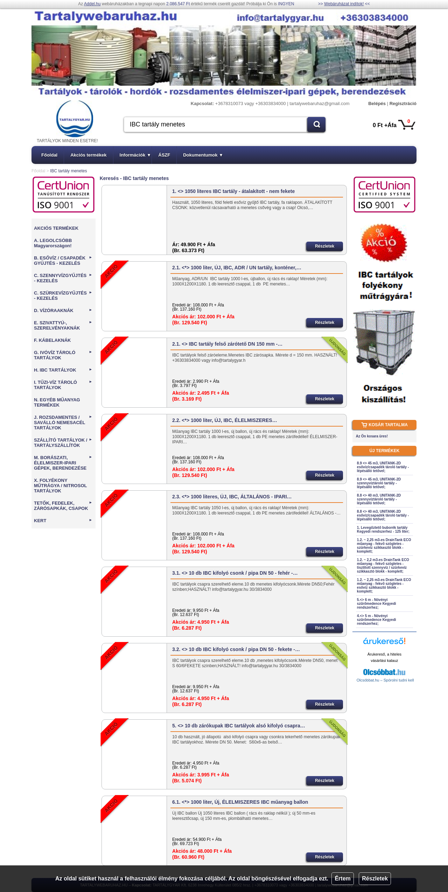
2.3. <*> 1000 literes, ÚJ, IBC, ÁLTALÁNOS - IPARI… (232, 496)
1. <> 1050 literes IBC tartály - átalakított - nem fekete (233, 191)
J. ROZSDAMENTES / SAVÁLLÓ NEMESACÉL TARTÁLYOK (63, 422)
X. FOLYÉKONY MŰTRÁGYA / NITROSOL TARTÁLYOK (60, 485)
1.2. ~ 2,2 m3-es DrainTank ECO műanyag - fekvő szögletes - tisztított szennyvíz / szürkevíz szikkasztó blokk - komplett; (383, 565)
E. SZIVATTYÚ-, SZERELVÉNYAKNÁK (63, 325)
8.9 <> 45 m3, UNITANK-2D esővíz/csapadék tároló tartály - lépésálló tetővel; (383, 467)
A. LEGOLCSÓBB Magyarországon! (53, 243)
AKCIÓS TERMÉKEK (56, 228)
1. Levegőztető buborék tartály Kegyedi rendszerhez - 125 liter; (383, 529)
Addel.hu (92, 3)
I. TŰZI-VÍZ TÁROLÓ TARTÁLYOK (63, 385)
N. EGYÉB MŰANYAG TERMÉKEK (57, 402)
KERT (63, 520)
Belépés (377, 103)
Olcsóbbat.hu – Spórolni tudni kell (385, 680)
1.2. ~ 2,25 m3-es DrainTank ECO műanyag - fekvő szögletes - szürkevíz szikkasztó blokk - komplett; (384, 545)
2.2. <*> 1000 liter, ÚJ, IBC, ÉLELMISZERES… (224, 420)
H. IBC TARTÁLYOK (63, 370)
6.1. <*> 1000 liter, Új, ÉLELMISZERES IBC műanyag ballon (240, 802)
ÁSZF (164, 155)
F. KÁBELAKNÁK (52, 340)
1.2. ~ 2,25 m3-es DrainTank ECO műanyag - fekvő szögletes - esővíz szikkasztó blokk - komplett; (384, 585)
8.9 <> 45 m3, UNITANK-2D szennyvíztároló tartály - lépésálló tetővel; (379, 483)
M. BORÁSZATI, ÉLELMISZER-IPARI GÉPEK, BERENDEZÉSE (63, 463)
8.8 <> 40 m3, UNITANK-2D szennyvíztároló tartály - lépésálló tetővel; (379, 499)
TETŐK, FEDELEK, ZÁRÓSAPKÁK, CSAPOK (63, 505)
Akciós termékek (88, 155)
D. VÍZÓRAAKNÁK (63, 310)
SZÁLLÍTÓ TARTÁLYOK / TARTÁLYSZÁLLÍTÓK (63, 442)
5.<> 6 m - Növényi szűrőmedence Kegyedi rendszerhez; (376, 603)
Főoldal (49, 155)
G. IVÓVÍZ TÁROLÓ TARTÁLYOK (63, 355)
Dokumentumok (202, 155)
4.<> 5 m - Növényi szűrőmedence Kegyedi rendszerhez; (376, 619)
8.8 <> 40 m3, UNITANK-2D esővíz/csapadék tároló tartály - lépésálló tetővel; (383, 515)
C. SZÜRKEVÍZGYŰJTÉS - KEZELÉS (63, 295)
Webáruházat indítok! (344, 3)
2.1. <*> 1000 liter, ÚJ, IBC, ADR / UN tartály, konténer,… (236, 267)
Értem (342, 878)
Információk (135, 155)
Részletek (375, 878)
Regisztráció (403, 103)
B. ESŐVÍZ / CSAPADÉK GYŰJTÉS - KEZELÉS (63, 260)
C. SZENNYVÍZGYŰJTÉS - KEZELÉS (63, 278)
